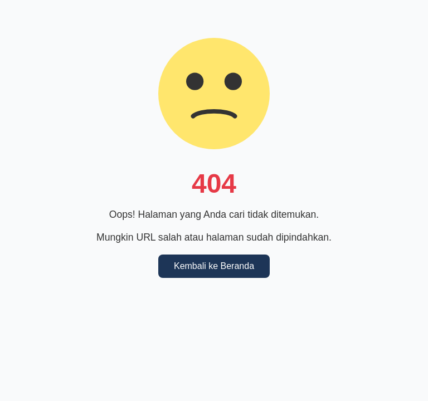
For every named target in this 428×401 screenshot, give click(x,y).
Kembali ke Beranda (214, 266)
